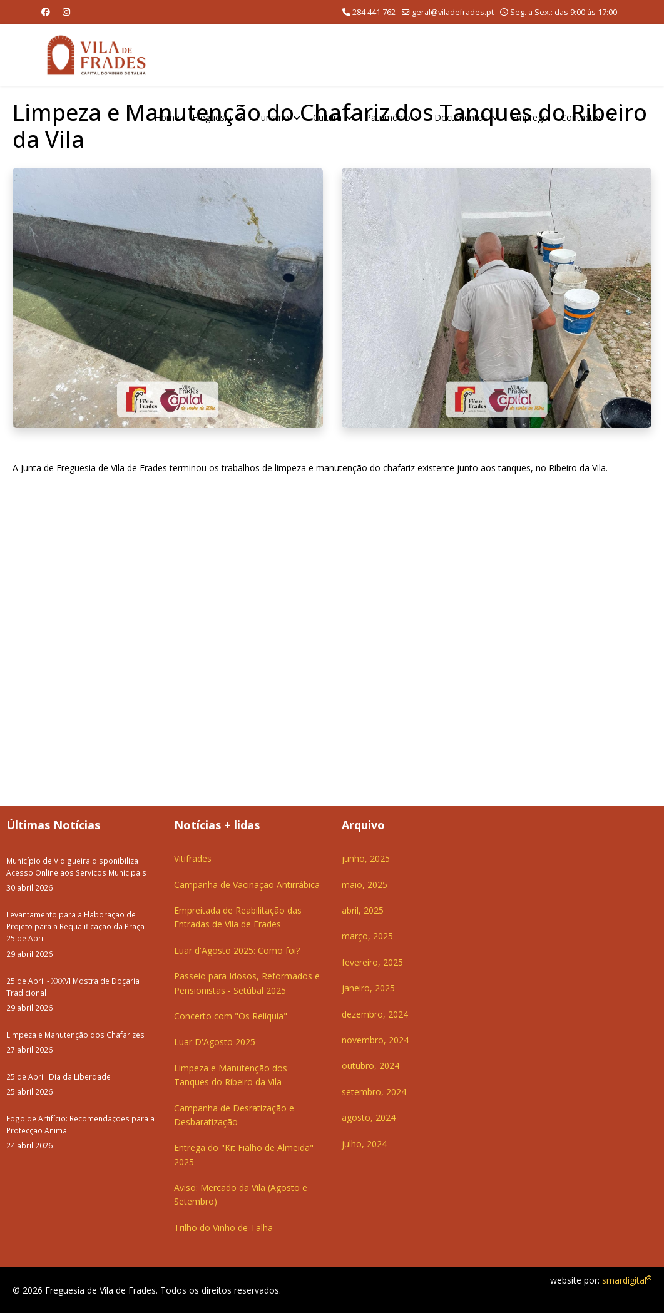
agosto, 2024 (369, 1117)
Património (388, 117)
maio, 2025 (364, 885)
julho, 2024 (364, 1144)
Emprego (529, 117)
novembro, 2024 (375, 1040)
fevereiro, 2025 (372, 962)
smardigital (626, 1280)
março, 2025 (367, 936)
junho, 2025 (366, 858)
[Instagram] (66, 12)
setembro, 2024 (374, 1092)
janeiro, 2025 (368, 988)
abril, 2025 (363, 910)
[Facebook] (45, 12)
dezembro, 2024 (375, 1014)
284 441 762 (374, 12)
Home (167, 117)
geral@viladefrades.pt (453, 12)
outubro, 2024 (370, 1065)
